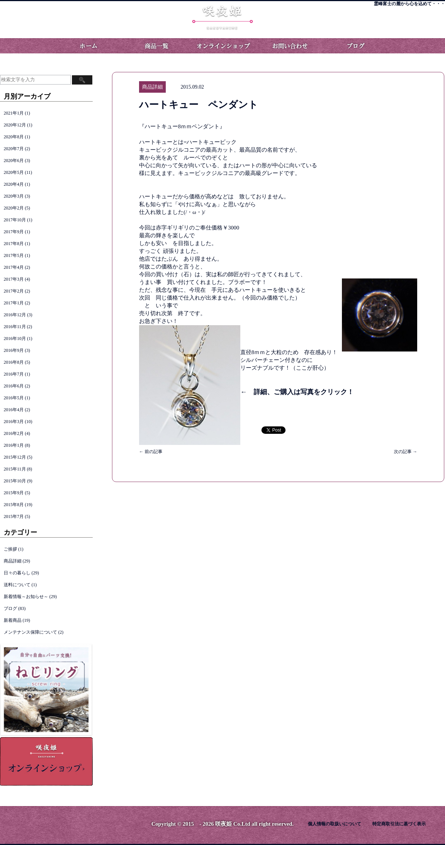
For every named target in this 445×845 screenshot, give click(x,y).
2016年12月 (15, 314)
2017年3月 (14, 279)
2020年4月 (14, 184)
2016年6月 (14, 386)
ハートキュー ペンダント (198, 104)
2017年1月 (14, 303)
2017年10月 (15, 219)
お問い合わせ (289, 45)
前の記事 (150, 451)
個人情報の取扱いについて (334, 823)
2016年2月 (14, 433)
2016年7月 (14, 374)
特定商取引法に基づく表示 (399, 823)
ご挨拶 (10, 549)
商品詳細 (13, 561)
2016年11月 (15, 326)
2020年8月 (14, 136)
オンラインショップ (222, 45)
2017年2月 (14, 291)
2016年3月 (14, 421)
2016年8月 (14, 362)
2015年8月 (14, 504)
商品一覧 (155, 45)
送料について (17, 584)
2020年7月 (14, 148)
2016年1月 (14, 445)
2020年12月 (15, 125)
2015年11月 (15, 469)
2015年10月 (15, 480)
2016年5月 (14, 397)
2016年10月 (15, 338)
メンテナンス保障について (30, 632)
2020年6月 (14, 160)
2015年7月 (14, 516)
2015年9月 (14, 492)
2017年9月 (14, 231)
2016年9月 (14, 350)
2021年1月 (14, 113)
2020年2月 (14, 208)
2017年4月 (14, 267)
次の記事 (405, 451)
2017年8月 (14, 243)
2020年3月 (14, 196)
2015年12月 (15, 457)
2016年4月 (14, 409)
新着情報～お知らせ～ (26, 596)
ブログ (356, 45)
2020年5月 (14, 172)
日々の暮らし (17, 572)
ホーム (89, 45)
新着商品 (13, 620)
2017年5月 (14, 255)
